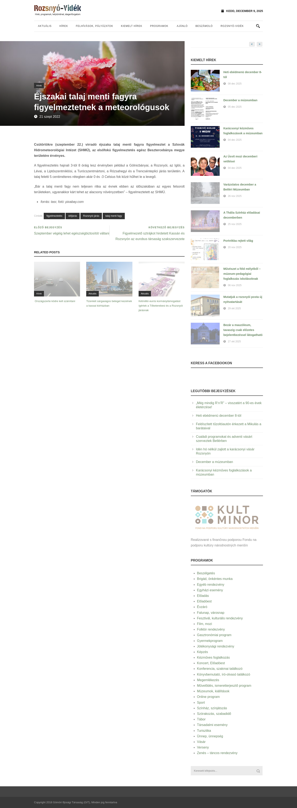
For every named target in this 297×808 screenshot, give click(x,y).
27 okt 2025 (234, 341)
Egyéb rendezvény (210, 584)
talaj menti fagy (113, 215)
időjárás (72, 215)
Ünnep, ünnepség (210, 736)
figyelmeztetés (54, 215)
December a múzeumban (240, 100)
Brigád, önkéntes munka (215, 579)
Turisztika (204, 730)
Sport (201, 702)
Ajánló (182, 26)
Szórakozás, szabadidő (214, 713)
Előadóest (204, 601)
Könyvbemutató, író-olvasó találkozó (223, 674)
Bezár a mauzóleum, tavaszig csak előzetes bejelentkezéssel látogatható (243, 330)
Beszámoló (204, 26)
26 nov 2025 (235, 196)
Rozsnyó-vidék (232, 26)
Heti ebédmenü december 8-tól (218, 415)
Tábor (201, 719)
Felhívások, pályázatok (94, 26)
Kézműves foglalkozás (213, 657)
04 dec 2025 (235, 139)
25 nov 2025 (235, 224)
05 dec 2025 (235, 106)
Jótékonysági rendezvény (215, 646)
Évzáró (202, 607)
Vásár (201, 742)
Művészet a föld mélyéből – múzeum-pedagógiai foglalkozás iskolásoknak (242, 273)
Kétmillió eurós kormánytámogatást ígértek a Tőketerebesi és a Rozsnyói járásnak (161, 306)
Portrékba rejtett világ (238, 240)
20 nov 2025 (235, 247)
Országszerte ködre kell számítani (54, 301)
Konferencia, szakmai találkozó (220, 668)
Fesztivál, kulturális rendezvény (220, 618)
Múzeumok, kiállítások (213, 691)
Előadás (203, 595)
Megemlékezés (208, 680)
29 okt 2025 (234, 308)
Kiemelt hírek (131, 26)
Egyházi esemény (210, 590)
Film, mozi (204, 624)
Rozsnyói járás (91, 215)
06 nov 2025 (235, 285)
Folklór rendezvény (211, 629)
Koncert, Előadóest (211, 663)
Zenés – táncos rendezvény (217, 753)
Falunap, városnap (210, 612)
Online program (208, 697)
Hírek (63, 26)
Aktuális (45, 26)
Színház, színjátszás (212, 708)
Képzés (202, 652)
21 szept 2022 (49, 116)
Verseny (203, 747)
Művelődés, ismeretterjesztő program (224, 685)
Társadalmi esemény (212, 725)
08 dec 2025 (235, 83)
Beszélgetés (206, 573)
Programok (159, 26)
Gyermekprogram (210, 641)
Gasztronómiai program (214, 635)
